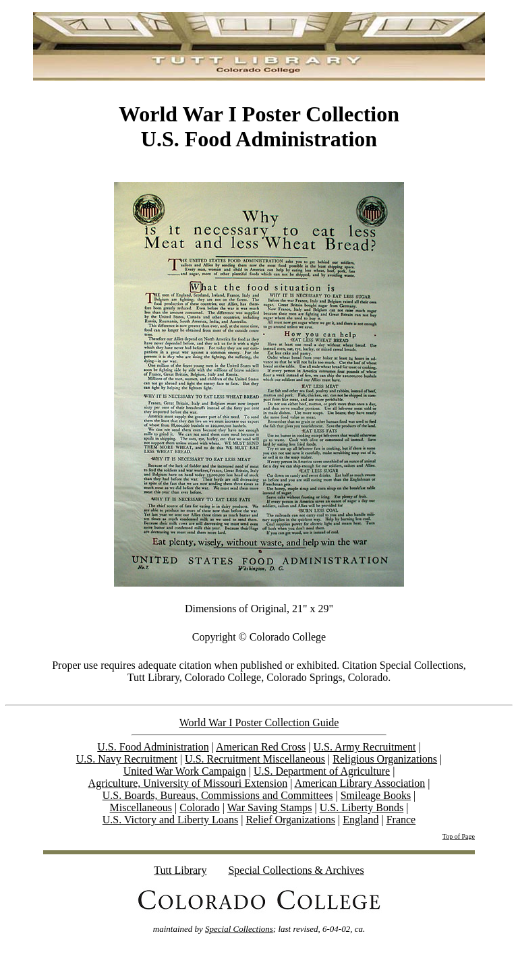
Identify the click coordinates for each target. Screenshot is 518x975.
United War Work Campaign (184, 771)
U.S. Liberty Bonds (361, 807)
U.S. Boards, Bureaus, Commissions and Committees (218, 795)
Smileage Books (376, 795)
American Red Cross (261, 746)
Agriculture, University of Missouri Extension (188, 783)
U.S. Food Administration (152, 746)
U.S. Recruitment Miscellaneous (255, 759)
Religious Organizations (385, 759)
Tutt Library (180, 870)
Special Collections (239, 929)
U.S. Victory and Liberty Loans (170, 819)
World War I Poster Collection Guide (259, 722)
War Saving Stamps (269, 807)
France (401, 819)
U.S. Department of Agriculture (322, 771)
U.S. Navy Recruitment (126, 759)
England (360, 819)
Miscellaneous (141, 807)
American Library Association (359, 783)
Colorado (199, 807)
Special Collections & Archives (296, 870)
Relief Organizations (290, 819)
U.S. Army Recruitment (365, 746)
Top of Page (458, 836)
